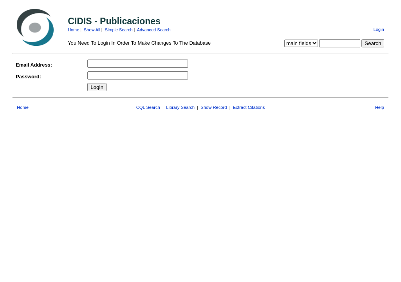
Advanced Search (154, 29)
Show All (92, 29)
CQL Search (148, 107)
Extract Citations (249, 107)
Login (378, 29)
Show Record (213, 107)
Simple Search (119, 29)
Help (379, 107)
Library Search (180, 107)
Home (73, 29)
